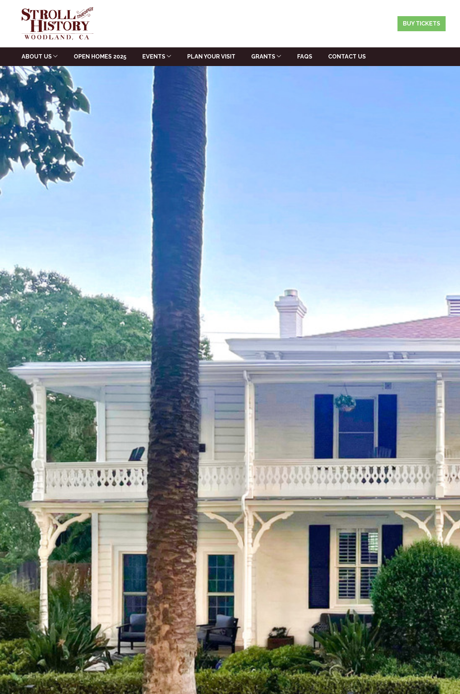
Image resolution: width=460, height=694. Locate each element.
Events (153, 56)
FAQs (304, 56)
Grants (263, 56)
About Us (37, 56)
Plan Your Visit (211, 56)
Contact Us (347, 56)
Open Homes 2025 (100, 56)
